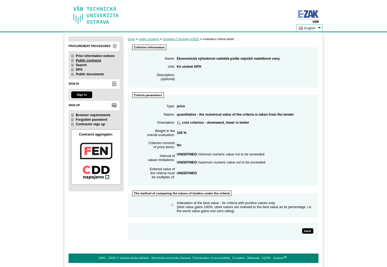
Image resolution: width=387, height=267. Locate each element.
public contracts (149, 39)
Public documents (90, 74)
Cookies (239, 257)
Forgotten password (91, 120)
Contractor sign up (90, 124)
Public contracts (88, 60)
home (131, 39)
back (307, 231)
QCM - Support (273, 257)
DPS (79, 70)
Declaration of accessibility (212, 257)
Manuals (254, 257)
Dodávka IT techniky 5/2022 (181, 39)
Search (81, 65)
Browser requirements (93, 115)
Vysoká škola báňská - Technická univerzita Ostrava (96, 13)
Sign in (82, 94)
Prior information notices (95, 56)
